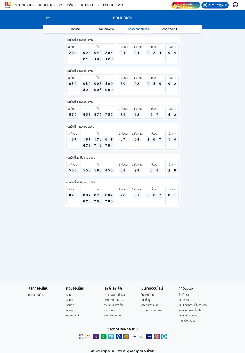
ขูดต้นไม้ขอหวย (112, 315)
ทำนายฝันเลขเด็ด (113, 305)
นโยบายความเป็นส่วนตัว (193, 305)
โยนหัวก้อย (147, 295)
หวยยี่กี (70, 300)
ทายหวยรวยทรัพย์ (151, 310)
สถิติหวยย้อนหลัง (114, 300)
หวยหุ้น (70, 310)
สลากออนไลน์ (36, 295)
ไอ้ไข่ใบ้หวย (110, 310)
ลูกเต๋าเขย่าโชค (149, 305)
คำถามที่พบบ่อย (188, 315)
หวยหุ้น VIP (72, 315)
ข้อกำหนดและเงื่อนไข (190, 310)
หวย (68, 295)
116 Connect (187, 320)
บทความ (120, 5)
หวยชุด (70, 305)
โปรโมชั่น (108, 5)
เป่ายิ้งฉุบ (146, 300)
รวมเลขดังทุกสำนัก (114, 295)
